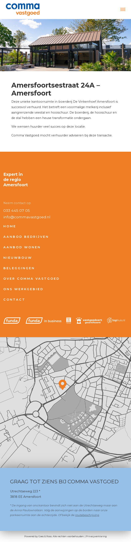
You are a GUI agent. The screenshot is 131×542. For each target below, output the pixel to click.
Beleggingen (19, 268)
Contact (14, 299)
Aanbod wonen (22, 247)
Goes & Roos (45, 536)
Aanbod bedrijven (26, 237)
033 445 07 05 (16, 210)
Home (9, 226)
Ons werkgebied (23, 289)
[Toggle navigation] (122, 9)
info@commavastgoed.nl (26, 217)
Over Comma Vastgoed (31, 279)
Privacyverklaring (96, 536)
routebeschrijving (87, 515)
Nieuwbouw (17, 258)
